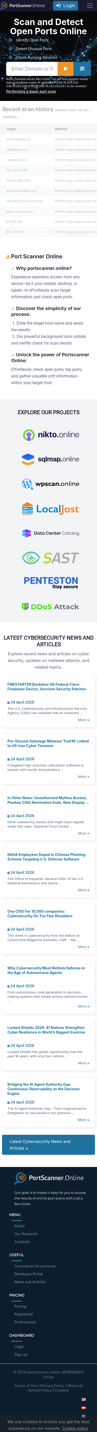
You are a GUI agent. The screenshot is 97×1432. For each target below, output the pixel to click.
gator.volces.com (19, 211)
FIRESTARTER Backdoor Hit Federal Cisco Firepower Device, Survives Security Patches (46, 686)
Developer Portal (28, 1274)
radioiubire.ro (16, 149)
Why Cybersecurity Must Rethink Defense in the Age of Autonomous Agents (46, 970)
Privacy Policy (52, 1385)
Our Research (26, 1234)
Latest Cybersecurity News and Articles (40, 1145)
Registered (23, 1314)
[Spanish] (84, 1407)
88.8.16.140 (14, 232)
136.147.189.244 (18, 180)
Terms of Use (25, 1385)
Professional (25, 1322)
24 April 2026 (20, 702)
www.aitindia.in (18, 139)
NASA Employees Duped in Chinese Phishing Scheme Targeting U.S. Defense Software (46, 856)
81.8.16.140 (14, 222)
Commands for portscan (35, 1266)
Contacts (22, 1242)
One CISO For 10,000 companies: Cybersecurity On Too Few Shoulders (39, 913)
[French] (84, 1416)
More (84, 720)
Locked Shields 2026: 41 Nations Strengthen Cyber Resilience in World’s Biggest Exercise (46, 1029)
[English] (84, 1399)
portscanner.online (43, 1372)
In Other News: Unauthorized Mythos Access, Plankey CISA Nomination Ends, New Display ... (48, 800)
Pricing (20, 1306)
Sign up (20, 1354)
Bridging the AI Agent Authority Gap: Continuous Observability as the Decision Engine (43, 1089)
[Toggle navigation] (90, 6)
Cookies (62, 1390)
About (19, 1226)
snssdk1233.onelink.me (24, 201)
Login (65, 5)
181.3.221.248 (16, 170)
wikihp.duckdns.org (21, 191)
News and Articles (29, 1282)
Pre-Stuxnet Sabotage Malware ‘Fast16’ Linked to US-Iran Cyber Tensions (48, 743)
